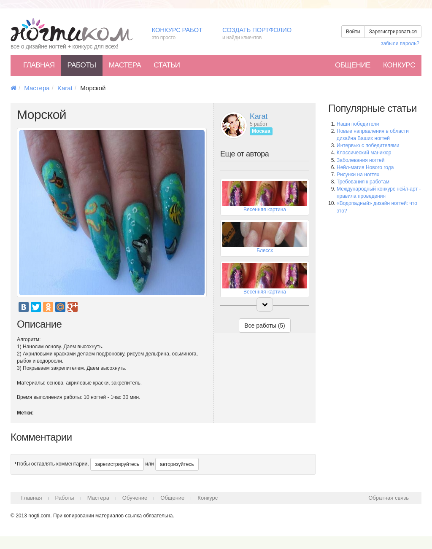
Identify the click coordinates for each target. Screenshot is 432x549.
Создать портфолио (263, 34)
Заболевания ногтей (360, 160)
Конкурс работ (181, 34)
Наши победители (358, 124)
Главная (38, 65)
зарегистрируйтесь (117, 464)
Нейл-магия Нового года (365, 167)
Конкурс (399, 65)
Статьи (167, 65)
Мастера (125, 65)
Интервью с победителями (368, 145)
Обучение (134, 498)
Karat (65, 88)
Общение (352, 65)
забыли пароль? (400, 43)
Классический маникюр (364, 153)
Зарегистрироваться (393, 32)
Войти (353, 32)
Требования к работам (363, 182)
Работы (81, 65)
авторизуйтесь (177, 464)
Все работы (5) (264, 325)
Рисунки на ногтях (358, 175)
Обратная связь (388, 498)
